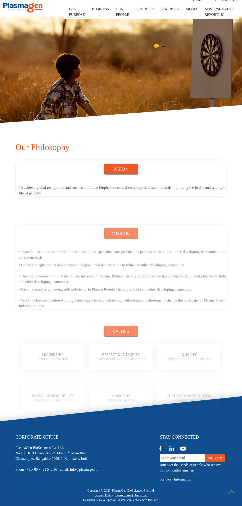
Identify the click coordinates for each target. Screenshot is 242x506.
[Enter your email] (182, 458)
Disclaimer (141, 495)
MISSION (120, 252)
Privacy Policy (103, 495)
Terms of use (123, 495)
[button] (77, 12)
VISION (121, 170)
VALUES (121, 353)
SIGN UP (215, 458)
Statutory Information (175, 479)
